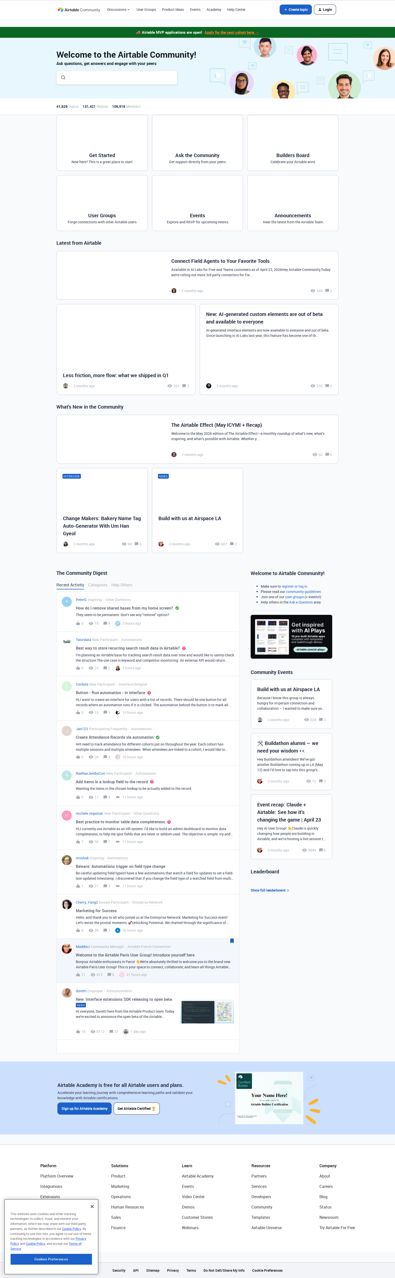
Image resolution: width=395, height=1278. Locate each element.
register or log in (294, 586)
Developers (261, 1196)
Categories (97, 585)
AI (42, 1217)
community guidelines (303, 591)
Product (118, 1176)
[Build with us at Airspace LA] (197, 510)
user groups (294, 596)
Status (325, 1207)
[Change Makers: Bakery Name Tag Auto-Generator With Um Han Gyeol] (102, 510)
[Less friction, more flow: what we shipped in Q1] (125, 349)
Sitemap (152, 1270)
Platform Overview (56, 1176)
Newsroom (329, 1217)
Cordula (82, 684)
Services (259, 1186)
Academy (214, 9)
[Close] (92, 1239)
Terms (191, 1270)
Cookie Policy (71, 1261)
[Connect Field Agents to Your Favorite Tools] (197, 275)
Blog (323, 1196)
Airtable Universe (266, 1227)
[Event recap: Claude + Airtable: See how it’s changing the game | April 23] (291, 826)
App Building (51, 1207)
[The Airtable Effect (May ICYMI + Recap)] (197, 439)
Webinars (190, 1227)
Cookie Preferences (267, 1270)
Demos (188, 1207)
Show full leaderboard (270, 890)
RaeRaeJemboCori (90, 773)
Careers (326, 1186)
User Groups (146, 9)
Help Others (121, 585)
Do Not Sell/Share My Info (224, 1270)
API (136, 1270)
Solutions (119, 1165)
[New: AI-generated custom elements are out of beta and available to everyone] (269, 349)
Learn (187, 1165)
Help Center (236, 9)
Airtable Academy (198, 1176)
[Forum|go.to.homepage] (78, 10)
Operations (121, 1196)
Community (261, 1207)
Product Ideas (173, 9)
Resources (260, 1165)
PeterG (81, 599)
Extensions (50, 1196)
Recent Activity (70, 585)
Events (195, 9)
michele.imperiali (89, 813)
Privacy (173, 1270)
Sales (116, 1217)
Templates (260, 1217)
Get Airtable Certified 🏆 (137, 1108)
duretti (81, 990)
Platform (48, 1165)
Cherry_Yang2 (87, 902)
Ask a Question (301, 602)
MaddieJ (83, 946)
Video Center (193, 1196)
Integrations (51, 1186)
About (324, 1176)
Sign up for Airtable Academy (84, 1108)
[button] (296, 10)
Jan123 (82, 728)
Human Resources (127, 1207)
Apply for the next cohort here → (232, 32)
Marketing (120, 1186)
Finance (118, 1227)
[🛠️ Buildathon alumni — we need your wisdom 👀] (291, 761)
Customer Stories (197, 1217)
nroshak (82, 858)
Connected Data (55, 1227)
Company (328, 1165)
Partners (259, 1176)
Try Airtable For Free (337, 1227)
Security (118, 1270)
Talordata (83, 639)
